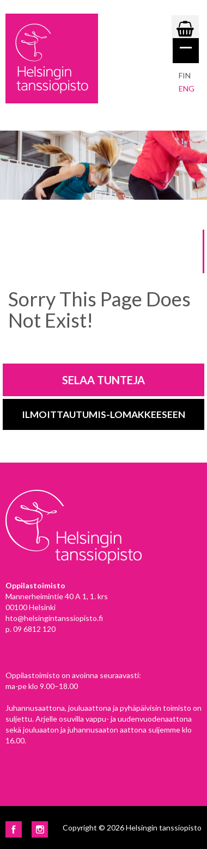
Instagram (40, 829)
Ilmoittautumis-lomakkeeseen (103, 414)
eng (186, 88)
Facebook (13, 829)
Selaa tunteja (103, 379)
